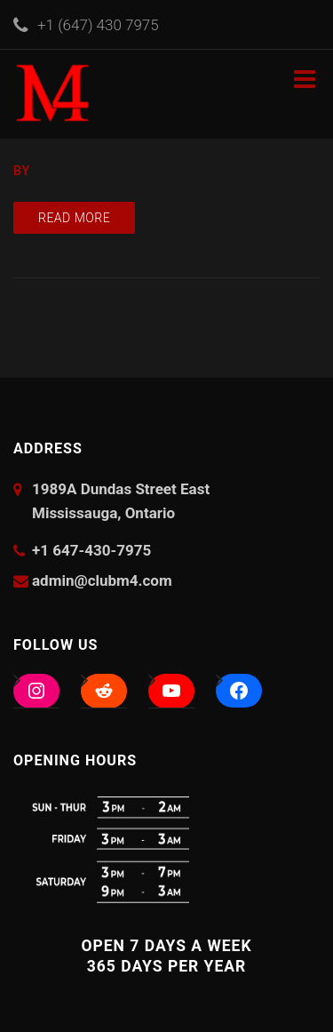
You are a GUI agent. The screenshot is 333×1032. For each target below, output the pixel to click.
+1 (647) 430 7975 (98, 25)
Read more (74, 218)
